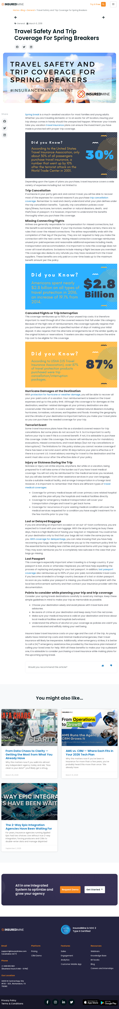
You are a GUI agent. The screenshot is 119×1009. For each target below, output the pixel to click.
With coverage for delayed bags (48, 539)
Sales (63, 951)
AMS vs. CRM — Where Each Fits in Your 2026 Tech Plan (89, 752)
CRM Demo (36, 955)
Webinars (95, 951)
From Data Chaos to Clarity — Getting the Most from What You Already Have (29, 754)
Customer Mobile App (71, 964)
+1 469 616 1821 (8, 966)
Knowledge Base (98, 955)
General (31, 10)
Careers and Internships (102, 968)
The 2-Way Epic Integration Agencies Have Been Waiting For (29, 827)
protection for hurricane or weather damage (55, 394)
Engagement (67, 955)
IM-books (95, 960)
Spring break (32, 114)
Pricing (34, 951)
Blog (23, 10)
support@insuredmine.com (13, 951)
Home (16, 10)
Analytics (65, 960)
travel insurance (55, 125)
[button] (17, 47)
